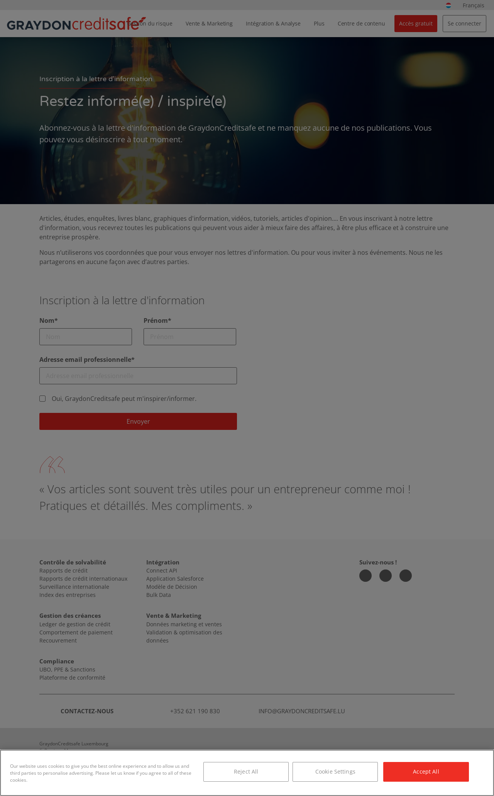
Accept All (426, 771)
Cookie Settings (335, 771)
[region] (247, 773)
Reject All (246, 771)
